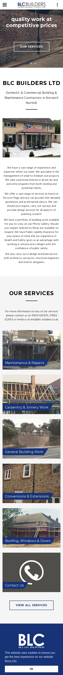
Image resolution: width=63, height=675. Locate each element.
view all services (31, 605)
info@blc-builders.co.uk (44, 319)
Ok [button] (31, 669)
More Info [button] (11, 660)
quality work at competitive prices (31, 22)
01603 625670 (40, 315)
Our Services (31, 46)
